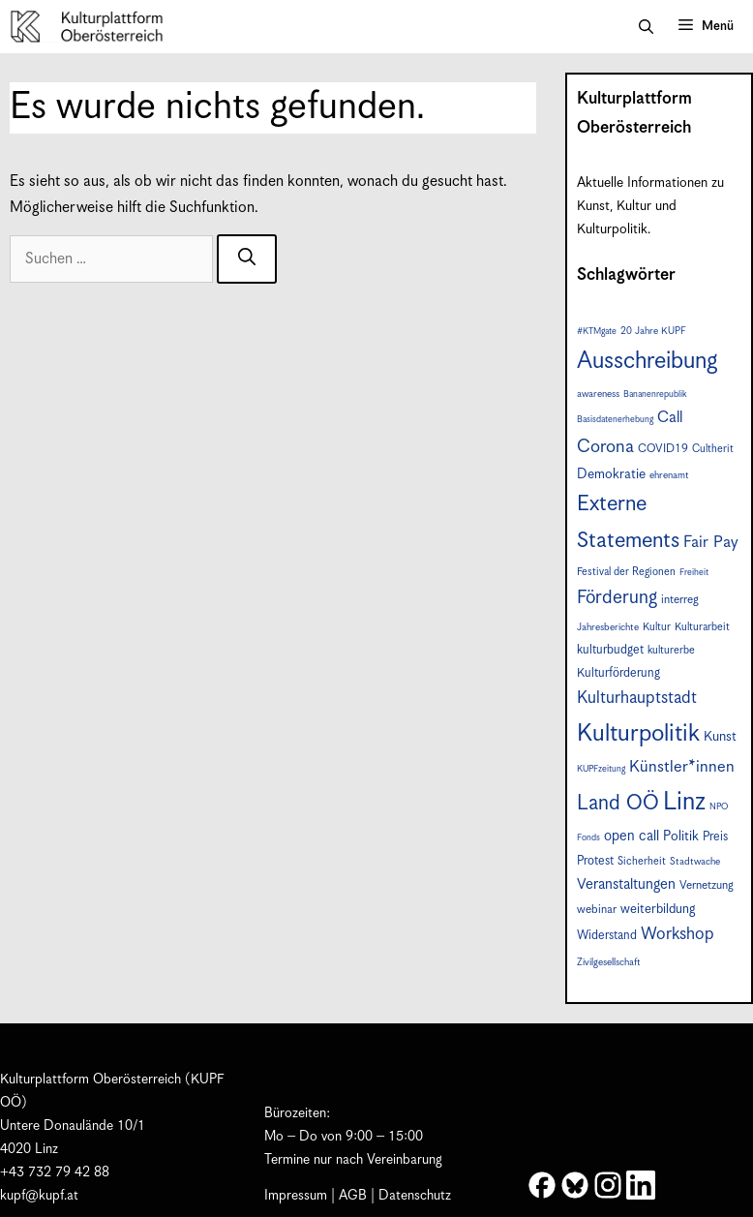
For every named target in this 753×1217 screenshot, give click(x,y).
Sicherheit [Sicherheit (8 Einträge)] (641, 861)
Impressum (295, 1195)
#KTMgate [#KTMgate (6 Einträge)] (597, 331)
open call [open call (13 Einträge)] (631, 836)
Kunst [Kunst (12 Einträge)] (720, 737)
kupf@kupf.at (39, 1195)
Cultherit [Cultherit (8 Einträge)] (713, 448)
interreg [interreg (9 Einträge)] (680, 599)
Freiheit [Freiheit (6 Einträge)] (693, 572)
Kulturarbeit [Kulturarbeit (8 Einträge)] (702, 627)
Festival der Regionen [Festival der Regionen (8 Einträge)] (626, 571)
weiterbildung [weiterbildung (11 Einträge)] (657, 909)
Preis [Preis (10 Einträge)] (715, 837)
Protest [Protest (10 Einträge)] (595, 861)
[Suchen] (247, 259)
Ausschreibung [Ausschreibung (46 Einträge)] (647, 361)
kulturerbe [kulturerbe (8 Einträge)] (671, 650)
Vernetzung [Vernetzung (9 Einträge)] (706, 885)
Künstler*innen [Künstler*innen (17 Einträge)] (682, 767)
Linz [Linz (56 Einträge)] (684, 802)
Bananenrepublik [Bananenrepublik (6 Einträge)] (654, 394)
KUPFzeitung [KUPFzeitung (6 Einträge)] (601, 769)
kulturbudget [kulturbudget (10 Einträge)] (610, 650)
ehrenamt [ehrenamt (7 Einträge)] (669, 475)
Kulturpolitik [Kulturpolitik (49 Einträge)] (638, 733)
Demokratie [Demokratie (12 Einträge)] (611, 474)
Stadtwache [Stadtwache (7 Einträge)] (695, 861)
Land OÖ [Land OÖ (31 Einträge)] (618, 803)
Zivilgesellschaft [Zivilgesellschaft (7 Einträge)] (609, 962)
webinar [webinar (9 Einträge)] (597, 909)
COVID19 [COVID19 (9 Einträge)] (663, 448)
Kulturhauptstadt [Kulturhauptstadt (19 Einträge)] (637, 698)
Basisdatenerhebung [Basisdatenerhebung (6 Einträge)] (615, 419)
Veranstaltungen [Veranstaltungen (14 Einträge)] (626, 884)
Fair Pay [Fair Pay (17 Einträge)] (710, 542)
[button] (646, 27)
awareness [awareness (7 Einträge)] (598, 394)
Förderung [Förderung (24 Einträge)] (617, 598)
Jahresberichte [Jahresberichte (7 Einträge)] (608, 627)
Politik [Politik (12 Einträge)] (681, 836)
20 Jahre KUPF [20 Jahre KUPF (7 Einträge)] (653, 331)
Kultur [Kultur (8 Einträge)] (657, 627)
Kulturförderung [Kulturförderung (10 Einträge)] (618, 673)
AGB (353, 1195)
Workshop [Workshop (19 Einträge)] (677, 934)
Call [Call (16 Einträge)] (669, 418)
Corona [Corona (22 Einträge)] (605, 447)
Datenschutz (414, 1195)
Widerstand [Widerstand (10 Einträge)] (607, 935)
